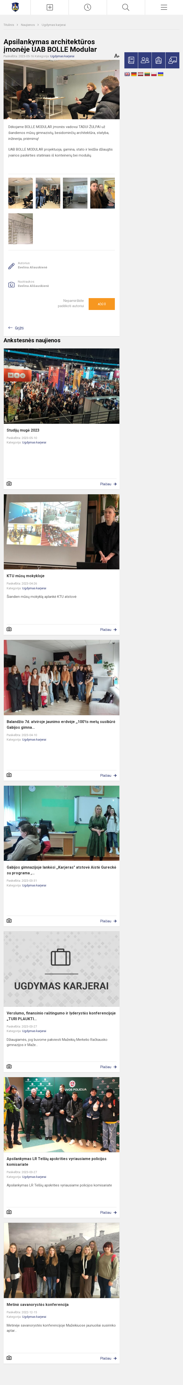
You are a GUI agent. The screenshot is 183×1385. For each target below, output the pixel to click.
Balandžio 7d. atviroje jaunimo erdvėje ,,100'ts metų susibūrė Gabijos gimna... (61, 724)
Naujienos (28, 25)
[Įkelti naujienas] (50, 7)
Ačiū (102, 304)
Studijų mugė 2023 (23, 430)
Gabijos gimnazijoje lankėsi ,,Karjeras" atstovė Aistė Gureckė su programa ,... (61, 870)
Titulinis (9, 25)
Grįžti (19, 328)
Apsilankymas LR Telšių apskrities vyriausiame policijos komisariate (57, 1162)
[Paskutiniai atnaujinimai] (88, 7)
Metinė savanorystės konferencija (38, 1304)
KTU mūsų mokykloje (26, 576)
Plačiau (105, 484)
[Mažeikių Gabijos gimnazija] (15, 7)
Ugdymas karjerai (54, 25)
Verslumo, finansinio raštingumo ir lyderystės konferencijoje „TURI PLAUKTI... (61, 1016)
